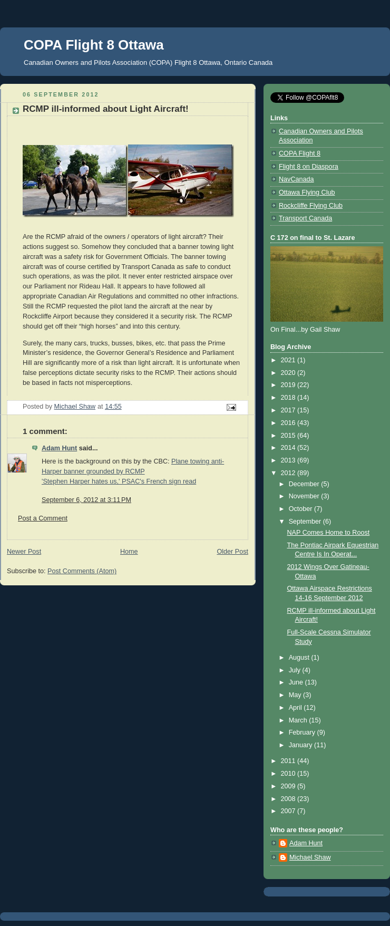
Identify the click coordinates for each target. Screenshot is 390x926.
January (301, 745)
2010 (289, 773)
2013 (289, 460)
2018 (289, 397)
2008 (289, 799)
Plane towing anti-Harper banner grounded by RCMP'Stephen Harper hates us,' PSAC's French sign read (133, 471)
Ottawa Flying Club (307, 192)
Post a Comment (42, 518)
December (305, 484)
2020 (289, 373)
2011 (289, 761)
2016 (289, 423)
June (297, 682)
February (303, 732)
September (306, 521)
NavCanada (296, 179)
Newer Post (24, 551)
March (299, 720)
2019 (289, 385)
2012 (289, 473)
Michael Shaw (310, 857)
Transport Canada (305, 218)
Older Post (232, 551)
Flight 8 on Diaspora (308, 166)
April (296, 707)
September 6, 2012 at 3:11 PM (86, 500)
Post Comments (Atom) (81, 571)
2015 (289, 435)
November (305, 496)
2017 (289, 410)
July (296, 670)
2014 (289, 447)
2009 (289, 786)
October (301, 509)
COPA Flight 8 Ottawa (94, 45)
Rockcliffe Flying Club (311, 205)
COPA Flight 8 (299, 153)
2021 (289, 360)
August (300, 657)
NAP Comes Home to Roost (328, 532)
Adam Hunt (59, 448)
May (296, 695)
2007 (289, 811)
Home (129, 551)
